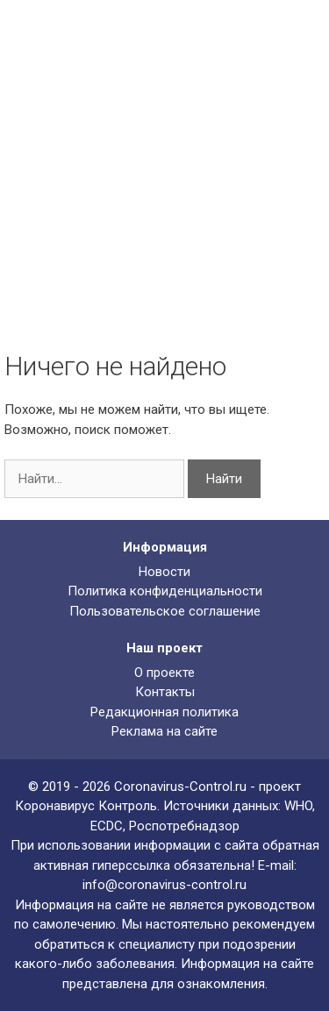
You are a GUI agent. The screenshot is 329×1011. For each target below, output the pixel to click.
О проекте (164, 672)
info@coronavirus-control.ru (164, 885)
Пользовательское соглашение (165, 611)
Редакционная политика (164, 712)
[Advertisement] (164, 195)
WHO (298, 806)
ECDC (106, 826)
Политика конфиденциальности (165, 591)
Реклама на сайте (164, 731)
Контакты (165, 692)
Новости (164, 572)
